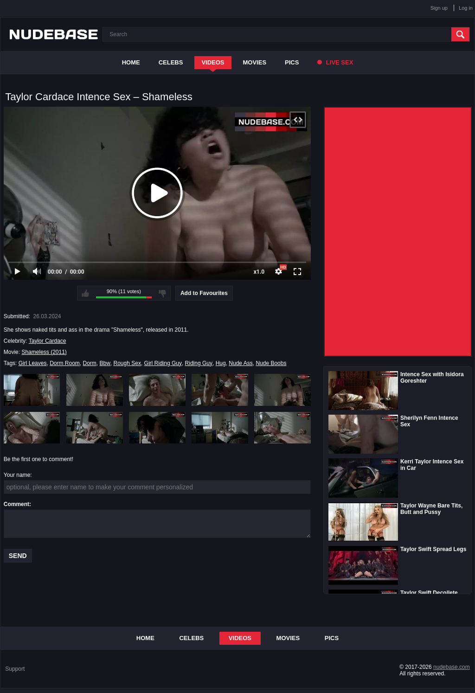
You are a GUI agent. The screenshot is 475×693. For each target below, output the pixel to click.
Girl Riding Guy (163, 363)
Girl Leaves (33, 363)
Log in (466, 8)
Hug (221, 363)
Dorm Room (65, 363)
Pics (292, 62)
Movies (255, 62)
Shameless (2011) (43, 352)
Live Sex (335, 62)
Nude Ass (240, 363)
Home (131, 62)
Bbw (105, 363)
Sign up (439, 8)
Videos (212, 62)
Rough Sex (127, 363)
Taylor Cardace (47, 341)
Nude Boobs (271, 363)
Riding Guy (198, 363)
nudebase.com (451, 667)
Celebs (171, 62)
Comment (16, 504)
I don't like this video (162, 293)
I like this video (85, 293)
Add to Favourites (204, 293)
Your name (17, 475)
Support (15, 669)
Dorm (89, 363)
